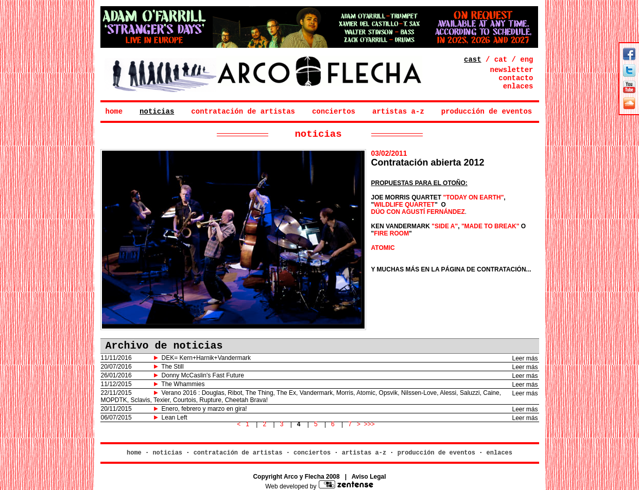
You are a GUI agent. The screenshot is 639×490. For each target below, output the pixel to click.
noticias (157, 111)
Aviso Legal (369, 476)
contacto (515, 78)
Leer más (525, 358)
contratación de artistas (243, 111)
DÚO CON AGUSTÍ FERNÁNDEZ (418, 211)
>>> (369, 424)
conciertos (333, 111)
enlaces (518, 86)
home (114, 111)
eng (526, 60)
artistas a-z (398, 111)
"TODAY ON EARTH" (473, 197)
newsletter (511, 70)
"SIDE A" (444, 226)
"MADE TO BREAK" (490, 226)
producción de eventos (486, 111)
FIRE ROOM (391, 233)
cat (500, 60)
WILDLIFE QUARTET (404, 204)
